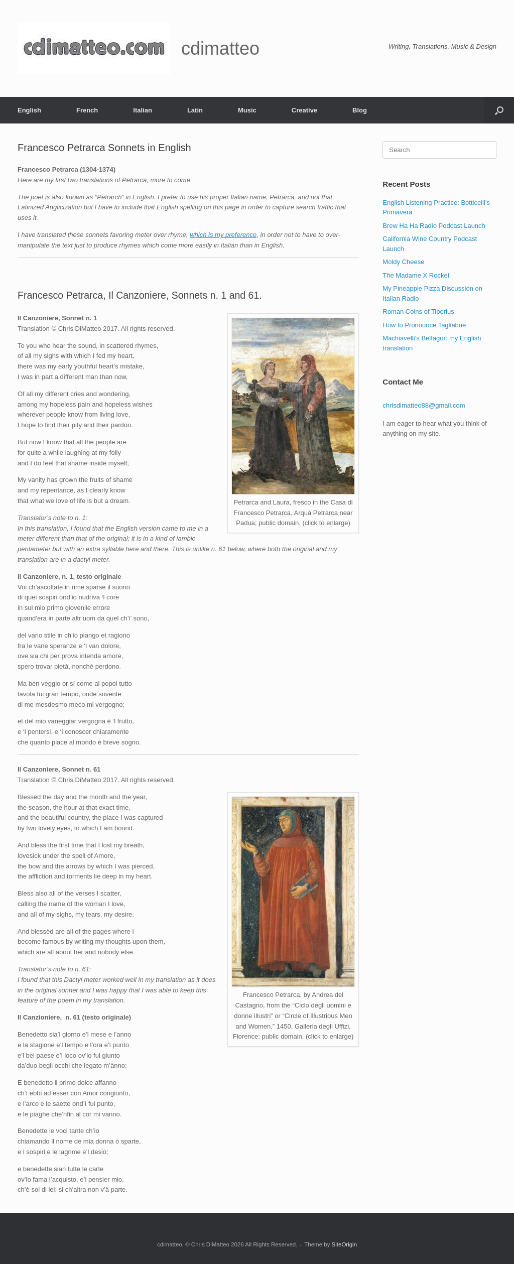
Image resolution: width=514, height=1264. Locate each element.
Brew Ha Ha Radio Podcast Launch (433, 225)
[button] (499, 110)
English (29, 110)
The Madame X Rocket (415, 275)
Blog (359, 110)
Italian (142, 110)
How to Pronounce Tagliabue (424, 325)
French (87, 110)
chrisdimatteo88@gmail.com (423, 405)
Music (247, 110)
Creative (304, 110)
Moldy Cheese (403, 262)
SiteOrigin (344, 1244)
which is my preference (223, 234)
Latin (195, 110)
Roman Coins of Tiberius (418, 311)
